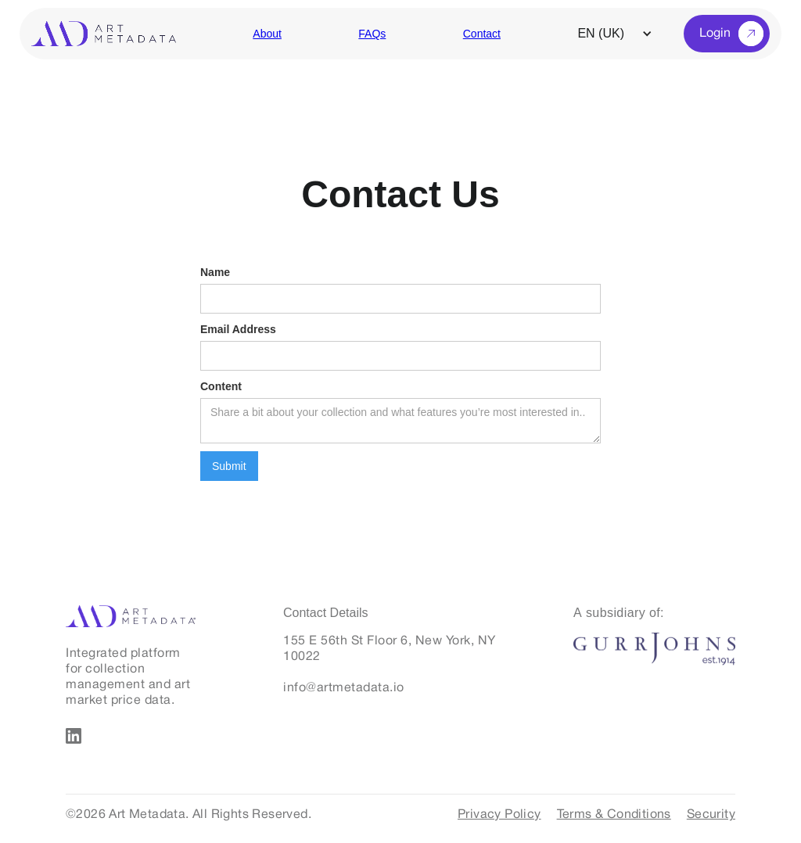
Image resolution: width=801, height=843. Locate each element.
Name (215, 272)
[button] (622, 33)
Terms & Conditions (614, 814)
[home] (103, 33)
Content (221, 386)
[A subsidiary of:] (618, 619)
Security (711, 814)
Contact (482, 33)
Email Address (238, 329)
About (267, 33)
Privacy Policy (499, 814)
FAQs (372, 33)
